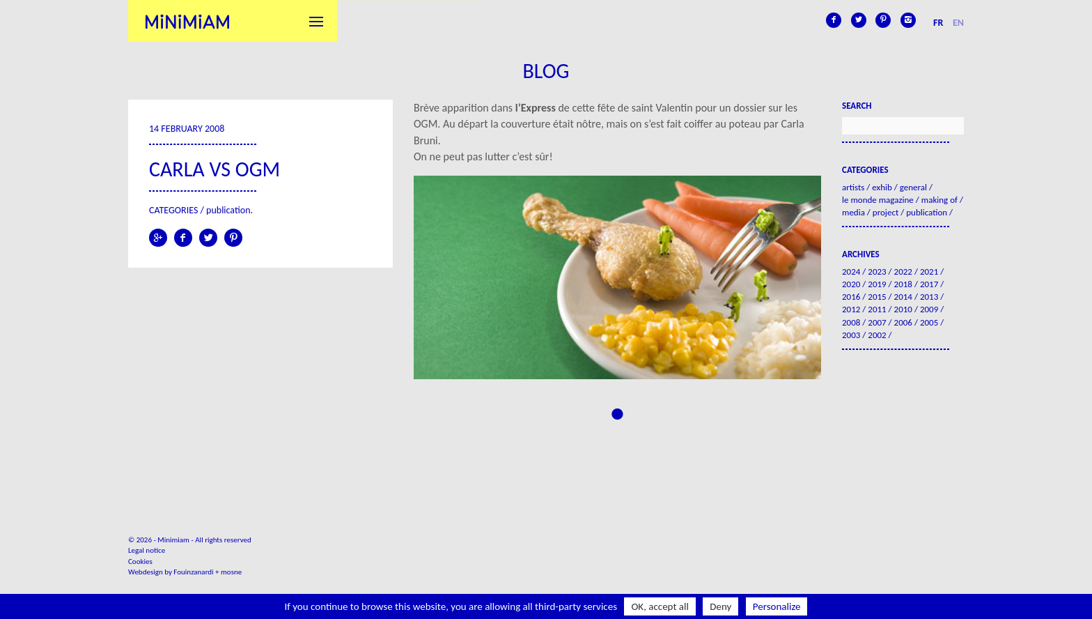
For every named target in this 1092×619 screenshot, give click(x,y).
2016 (851, 296)
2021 (929, 271)
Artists (853, 187)
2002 (877, 335)
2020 (851, 284)
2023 (877, 271)
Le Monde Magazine (878, 199)
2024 (851, 271)
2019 (877, 284)
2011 (877, 309)
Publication (228, 210)
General (913, 187)
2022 (903, 271)
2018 (903, 284)
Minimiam (187, 21)
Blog (545, 71)
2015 (877, 296)
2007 (877, 322)
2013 (929, 296)
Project (885, 212)
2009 (929, 309)
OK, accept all (660, 606)
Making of (939, 199)
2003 (851, 335)
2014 (903, 296)
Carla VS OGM (214, 169)
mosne (231, 571)
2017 (929, 284)
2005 (929, 322)
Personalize (777, 606)
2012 (851, 309)
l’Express (535, 107)
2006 (903, 322)
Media (853, 212)
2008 (851, 322)
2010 (903, 309)
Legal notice (146, 550)
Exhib (882, 187)
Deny (720, 606)
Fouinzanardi (193, 571)
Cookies (140, 561)
